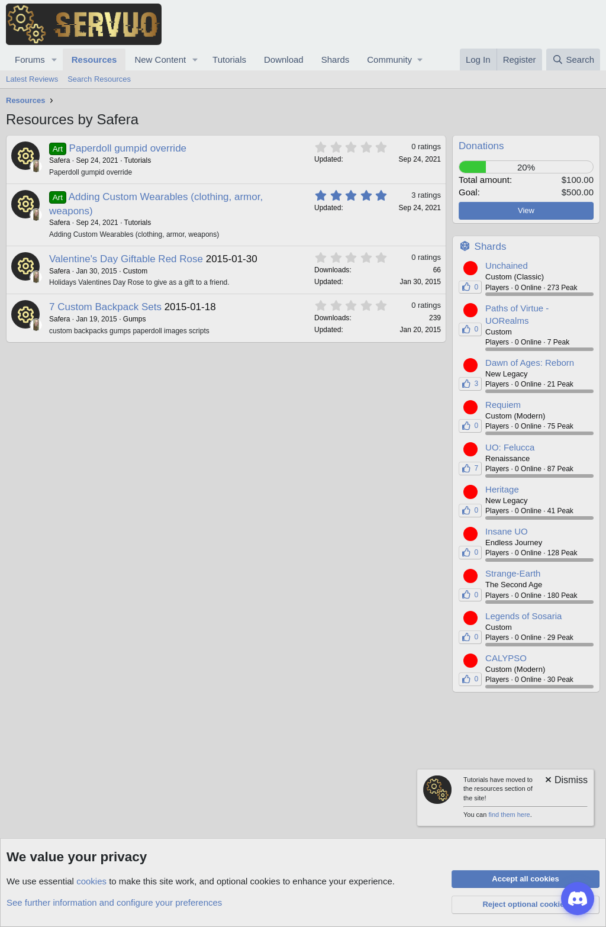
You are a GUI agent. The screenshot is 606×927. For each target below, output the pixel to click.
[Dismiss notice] (565, 781)
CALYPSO (506, 658)
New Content (160, 59)
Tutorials (229, 59)
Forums (30, 59)
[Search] (573, 59)
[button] (54, 59)
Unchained (506, 265)
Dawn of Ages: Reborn (529, 363)
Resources (94, 59)
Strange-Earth (512, 573)
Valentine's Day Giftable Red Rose (126, 259)
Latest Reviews (32, 79)
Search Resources (99, 79)
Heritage (502, 489)
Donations (481, 146)
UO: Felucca (509, 447)
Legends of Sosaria (523, 616)
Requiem (503, 405)
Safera (59, 160)
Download (284, 59)
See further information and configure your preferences (114, 902)
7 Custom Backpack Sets (105, 307)
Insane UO (506, 531)
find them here (509, 814)
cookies (91, 881)
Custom (135, 271)
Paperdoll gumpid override (127, 148)
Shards (335, 59)
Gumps (134, 319)
